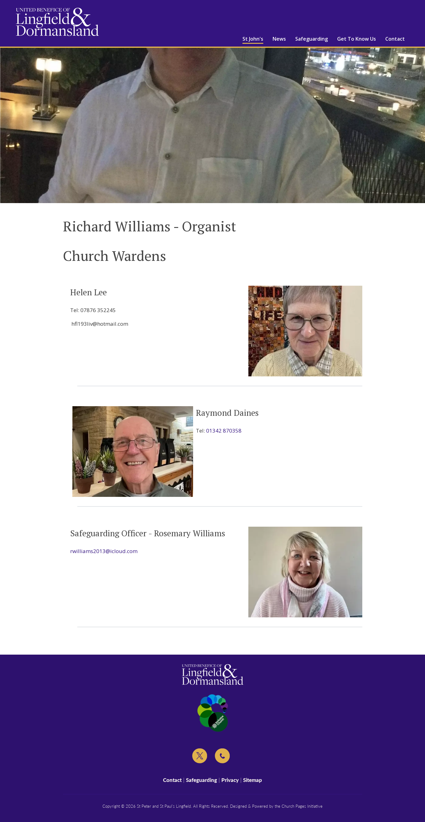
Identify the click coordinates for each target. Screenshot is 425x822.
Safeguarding (311, 38)
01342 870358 (224, 430)
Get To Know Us (356, 38)
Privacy (230, 780)
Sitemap (252, 780)
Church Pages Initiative (302, 806)
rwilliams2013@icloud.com (104, 551)
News (279, 38)
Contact (395, 38)
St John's (252, 38)
